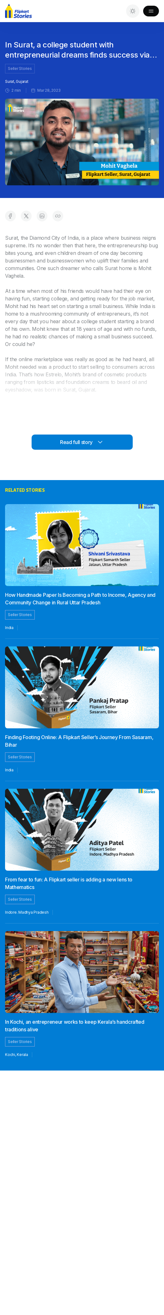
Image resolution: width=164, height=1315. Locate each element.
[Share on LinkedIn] (42, 216)
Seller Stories (20, 68)
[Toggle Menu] (151, 11)
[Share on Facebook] (10, 216)
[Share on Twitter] (26, 216)
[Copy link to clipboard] (57, 216)
